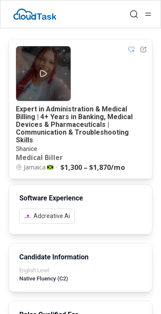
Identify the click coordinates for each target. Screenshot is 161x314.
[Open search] (134, 14)
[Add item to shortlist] (131, 49)
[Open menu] (148, 14)
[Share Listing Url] (143, 49)
